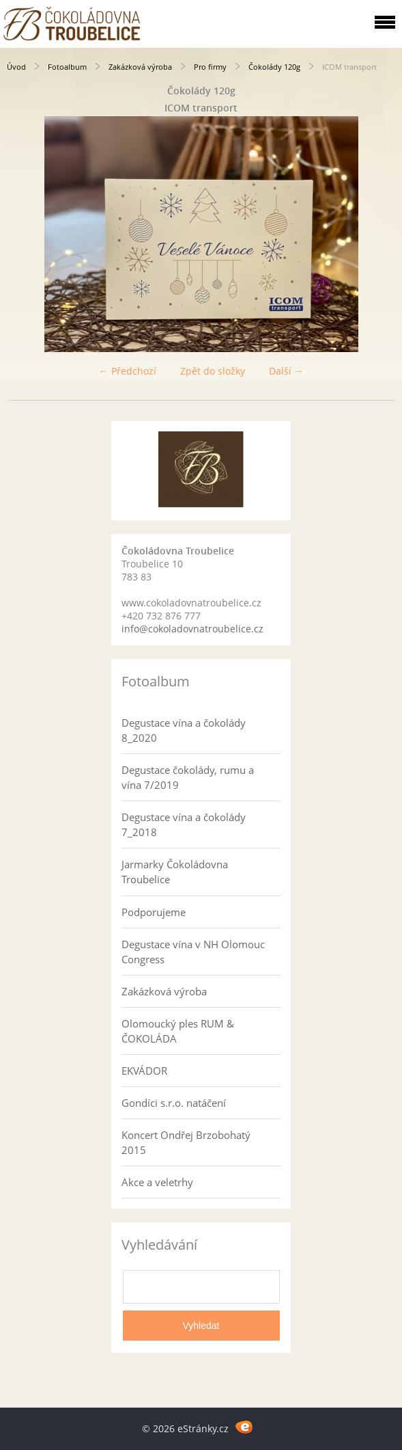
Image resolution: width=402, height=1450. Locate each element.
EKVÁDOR (144, 1070)
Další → (286, 370)
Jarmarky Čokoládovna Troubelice (174, 871)
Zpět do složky (212, 370)
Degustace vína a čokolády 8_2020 (183, 730)
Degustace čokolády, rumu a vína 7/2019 (187, 777)
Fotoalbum (67, 67)
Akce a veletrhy (157, 1182)
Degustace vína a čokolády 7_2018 (183, 824)
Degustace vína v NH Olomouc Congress (193, 951)
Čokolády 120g (274, 67)
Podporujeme (153, 912)
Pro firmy (210, 67)
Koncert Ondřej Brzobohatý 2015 (185, 1142)
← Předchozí (127, 370)
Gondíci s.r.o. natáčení (173, 1103)
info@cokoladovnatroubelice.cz (192, 628)
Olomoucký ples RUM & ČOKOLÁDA (177, 1031)
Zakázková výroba (140, 67)
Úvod (16, 67)
